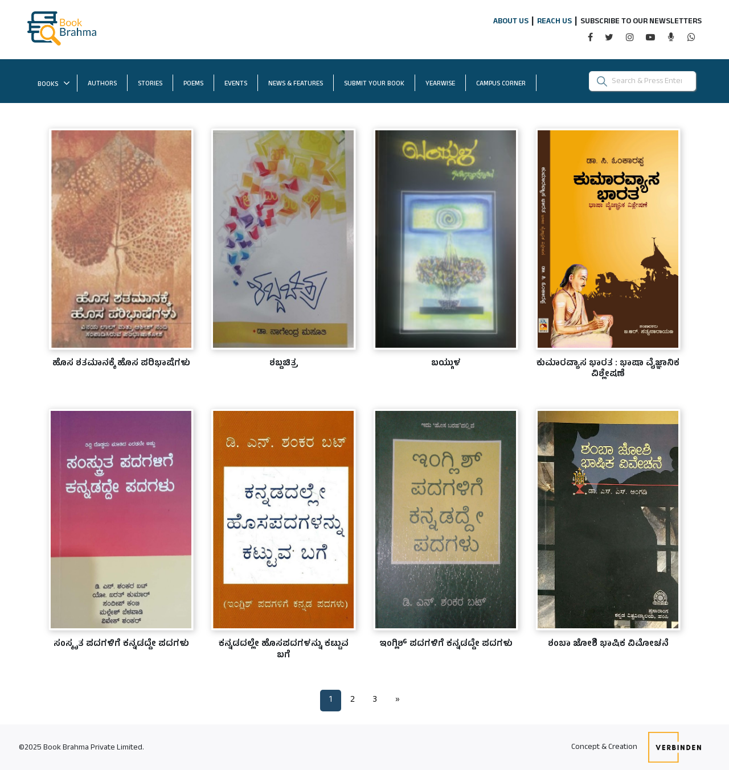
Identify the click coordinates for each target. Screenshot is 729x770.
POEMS (193, 84)
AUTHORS (102, 84)
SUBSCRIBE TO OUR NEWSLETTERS (641, 21)
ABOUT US (511, 21)
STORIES (150, 84)
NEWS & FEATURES (295, 84)
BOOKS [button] (54, 84)
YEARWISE (445, 83)
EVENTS (235, 84)
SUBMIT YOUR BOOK (379, 83)
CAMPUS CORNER (506, 83)
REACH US (554, 21)
